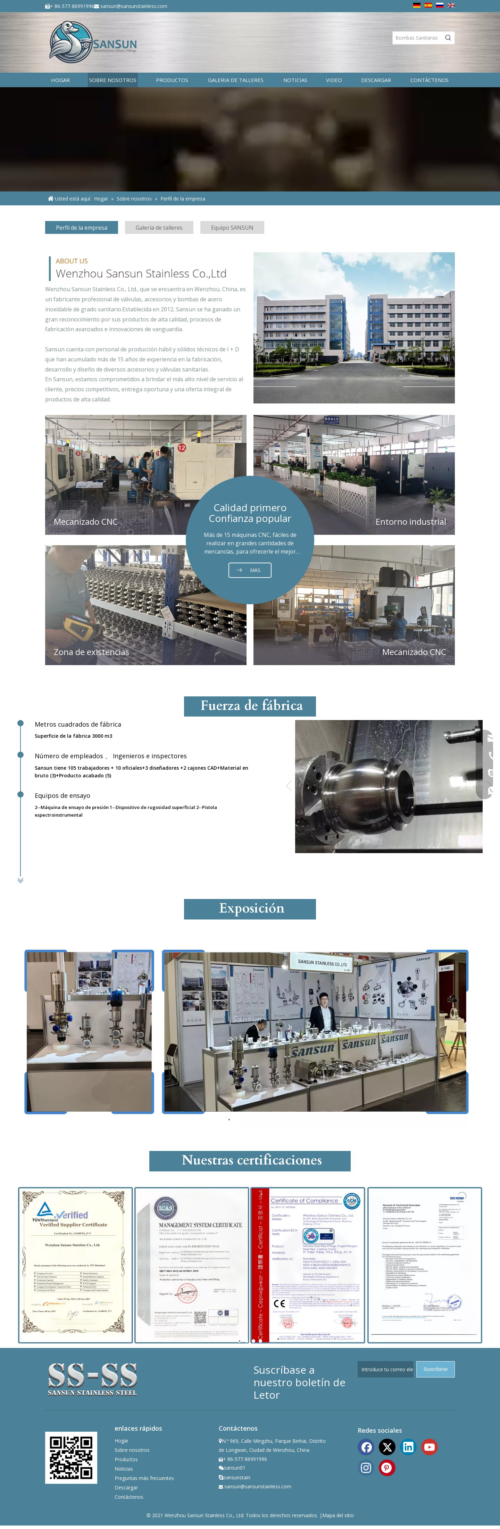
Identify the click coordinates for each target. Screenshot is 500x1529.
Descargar (126, 1487)
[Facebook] (366, 1446)
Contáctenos (129, 1497)
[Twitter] (387, 1446)
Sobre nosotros (132, 1450)
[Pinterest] (387, 1467)
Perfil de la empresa (81, 227)
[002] (354, 327)
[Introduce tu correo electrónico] (386, 1369)
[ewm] (71, 1457)
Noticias (124, 1468)
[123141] (146, 268)
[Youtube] (429, 1446)
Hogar (121, 1440)
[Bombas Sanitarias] (417, 38)
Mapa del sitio (338, 1515)
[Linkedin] (408, 1446)
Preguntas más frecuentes (144, 1478)
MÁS (255, 570)
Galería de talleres (159, 227)
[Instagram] (366, 1467)
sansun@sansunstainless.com (133, 6)
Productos (126, 1459)
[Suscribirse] (435, 1369)
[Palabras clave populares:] (448, 38)
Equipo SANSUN (232, 227)
